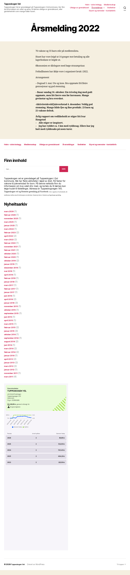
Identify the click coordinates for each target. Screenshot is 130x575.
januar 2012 (10, 374)
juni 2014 (9, 350)
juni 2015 (8, 321)
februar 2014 (10, 357)
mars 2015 (9, 329)
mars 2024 (9, 234)
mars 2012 (9, 371)
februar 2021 (10, 255)
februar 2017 (10, 293)
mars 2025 (9, 226)
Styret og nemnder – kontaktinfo (102, 11)
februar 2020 (11, 262)
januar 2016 (10, 307)
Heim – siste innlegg (93, 5)
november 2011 (12, 378)
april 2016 (9, 304)
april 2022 (9, 241)
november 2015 (12, 311)
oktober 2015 (11, 314)
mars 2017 (9, 290)
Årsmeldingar (97, 8)
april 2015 (9, 325)
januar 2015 (10, 336)
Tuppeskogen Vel (13, 4)
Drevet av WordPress (37, 569)
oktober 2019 (11, 265)
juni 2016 (9, 300)
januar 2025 (10, 230)
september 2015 (12, 318)
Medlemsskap (109, 5)
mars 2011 (9, 381)
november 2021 (12, 251)
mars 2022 (9, 244)
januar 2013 (10, 367)
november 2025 (12, 223)
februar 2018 (10, 283)
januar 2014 (10, 360)
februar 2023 (10, 237)
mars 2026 (9, 216)
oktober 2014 (11, 339)
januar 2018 (10, 286)
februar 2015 (10, 332)
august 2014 (10, 346)
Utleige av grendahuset (79, 8)
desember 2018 (12, 272)
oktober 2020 (11, 258)
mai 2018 (8, 276)
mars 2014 (9, 353)
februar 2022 (10, 248)
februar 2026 (11, 219)
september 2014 (12, 343)
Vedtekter (111, 8)
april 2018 (9, 279)
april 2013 (9, 364)
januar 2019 (10, 269)
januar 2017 (10, 297)
